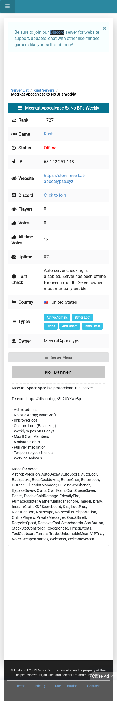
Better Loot (82, 317)
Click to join (55, 195)
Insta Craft (92, 326)
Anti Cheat (69, 326)
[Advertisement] (58, 69)
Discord (57, 32)
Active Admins (57, 317)
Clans (51, 326)
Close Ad (103, 676)
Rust (48, 134)
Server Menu (58, 357)
